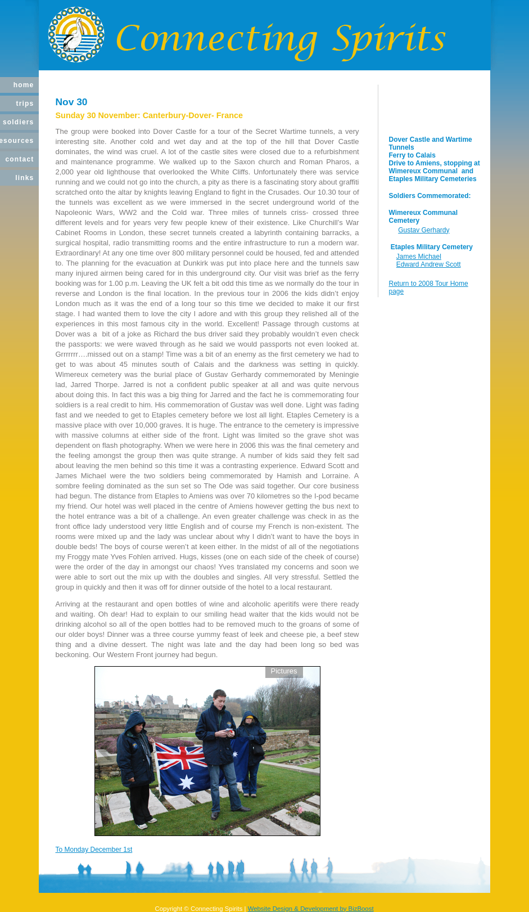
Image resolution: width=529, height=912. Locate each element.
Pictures (284, 671)
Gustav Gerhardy (423, 230)
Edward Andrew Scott (428, 264)
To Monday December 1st (94, 849)
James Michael (418, 256)
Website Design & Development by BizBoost (311, 908)
